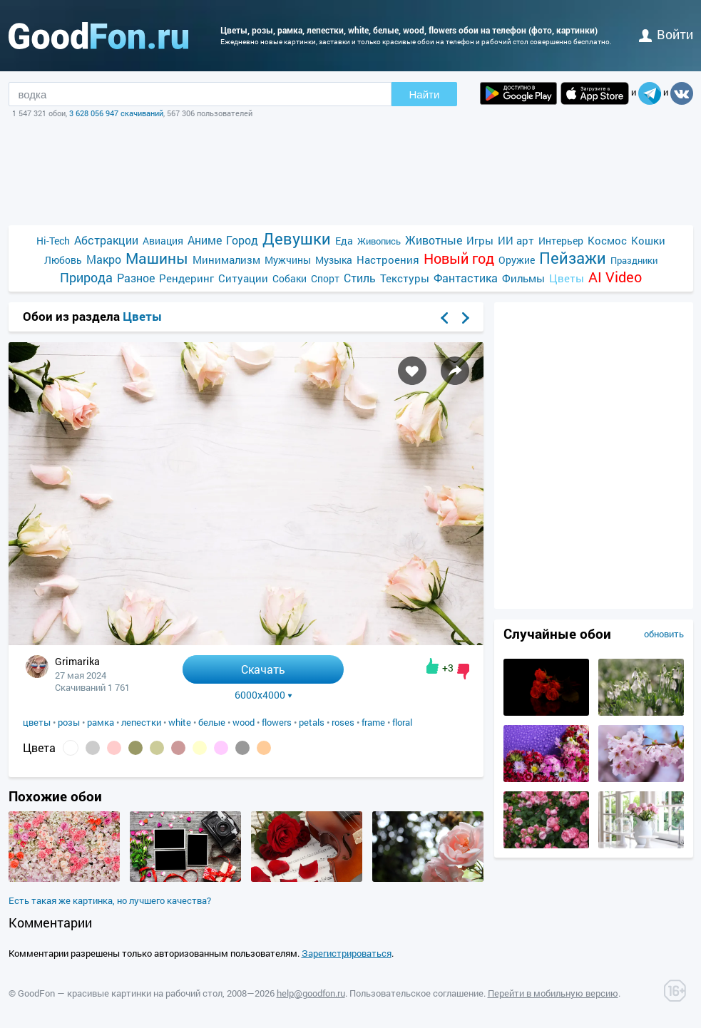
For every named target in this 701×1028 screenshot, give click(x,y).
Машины (157, 258)
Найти (424, 94)
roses (343, 722)
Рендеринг (186, 278)
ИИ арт (516, 240)
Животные (433, 239)
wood (243, 722)
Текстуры (404, 278)
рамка (100, 722)
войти (666, 34)
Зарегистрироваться (347, 953)
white (179, 722)
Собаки (289, 278)
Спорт (325, 278)
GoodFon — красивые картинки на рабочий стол (120, 993)
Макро (103, 259)
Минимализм (226, 259)
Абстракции (106, 239)
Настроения (388, 259)
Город (242, 239)
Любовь (63, 260)
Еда (344, 240)
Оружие (516, 260)
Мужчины (288, 260)
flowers (277, 722)
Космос (607, 240)
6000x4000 (263, 695)
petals (311, 722)
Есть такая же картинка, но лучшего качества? (110, 900)
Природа (86, 277)
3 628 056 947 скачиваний (116, 113)
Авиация (163, 240)
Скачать (263, 669)
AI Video (615, 277)
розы (69, 722)
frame (373, 722)
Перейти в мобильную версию (553, 993)
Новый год (459, 258)
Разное (136, 277)
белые (211, 722)
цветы (37, 722)
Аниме (205, 239)
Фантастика (466, 277)
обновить (664, 634)
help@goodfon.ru (311, 993)
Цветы (566, 278)
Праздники (633, 260)
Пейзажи (572, 258)
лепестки (141, 722)
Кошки (648, 240)
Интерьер (560, 240)
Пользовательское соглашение (416, 993)
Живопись (379, 241)
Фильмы (523, 278)
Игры (479, 240)
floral (402, 722)
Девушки (296, 238)
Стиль (360, 277)
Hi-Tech (53, 240)
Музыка (333, 260)
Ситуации (243, 278)
